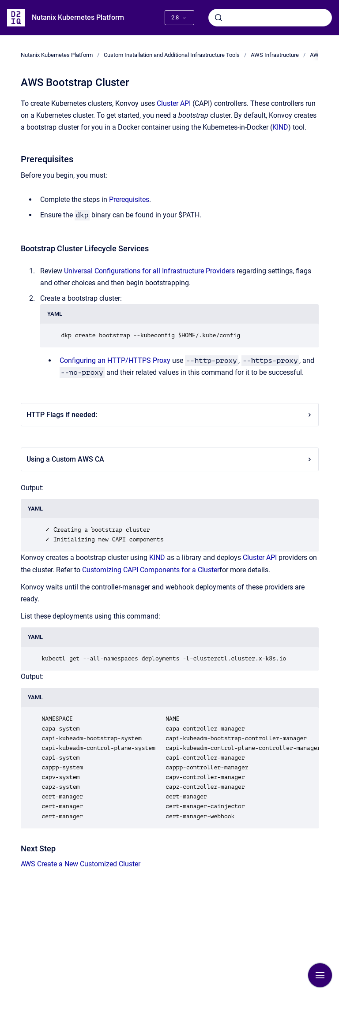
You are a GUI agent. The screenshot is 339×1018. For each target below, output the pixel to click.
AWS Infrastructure (275, 55)
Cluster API (174, 103)
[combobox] (270, 17)
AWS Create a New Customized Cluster (80, 864)
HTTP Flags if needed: (169, 414)
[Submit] (218, 18)
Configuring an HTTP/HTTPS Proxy (115, 360)
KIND (280, 127)
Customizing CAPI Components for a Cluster (150, 570)
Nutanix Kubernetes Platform (78, 17)
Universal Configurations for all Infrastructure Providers (149, 271)
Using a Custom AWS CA (169, 459)
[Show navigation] (320, 975)
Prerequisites (129, 199)
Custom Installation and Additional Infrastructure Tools (172, 55)
